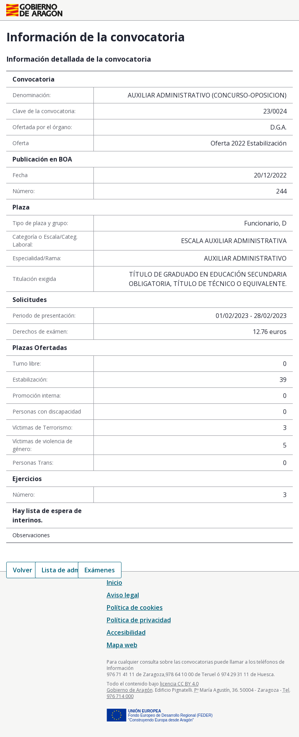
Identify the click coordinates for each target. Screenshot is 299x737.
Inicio (114, 582)
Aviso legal (123, 595)
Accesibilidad (126, 632)
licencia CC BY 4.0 (179, 683)
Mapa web (122, 645)
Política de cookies (135, 607)
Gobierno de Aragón (130, 690)
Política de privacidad (139, 620)
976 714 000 (120, 696)
